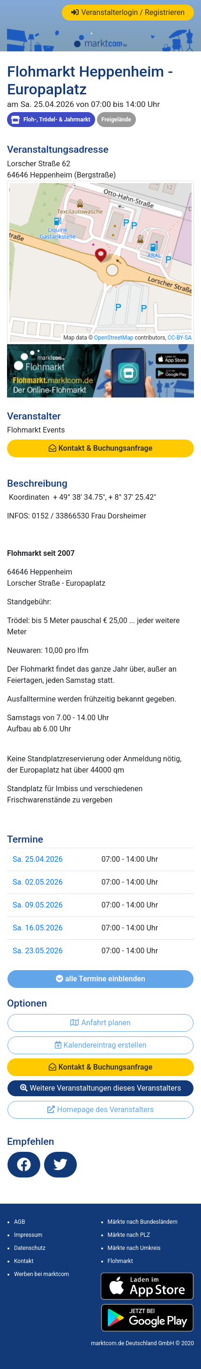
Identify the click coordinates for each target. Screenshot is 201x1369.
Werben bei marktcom (41, 1274)
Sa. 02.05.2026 (38, 882)
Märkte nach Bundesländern (143, 1222)
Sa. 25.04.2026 (38, 859)
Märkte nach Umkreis (134, 1248)
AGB (19, 1222)
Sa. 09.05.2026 (38, 905)
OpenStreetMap (113, 337)
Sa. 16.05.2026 (38, 927)
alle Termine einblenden (100, 978)
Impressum (28, 1235)
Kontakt (23, 1261)
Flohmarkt (120, 1261)
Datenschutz (29, 1248)
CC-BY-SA (180, 337)
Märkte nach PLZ (129, 1235)
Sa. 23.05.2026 (38, 950)
